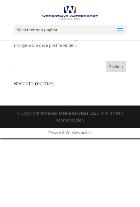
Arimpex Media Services (65, 113)
